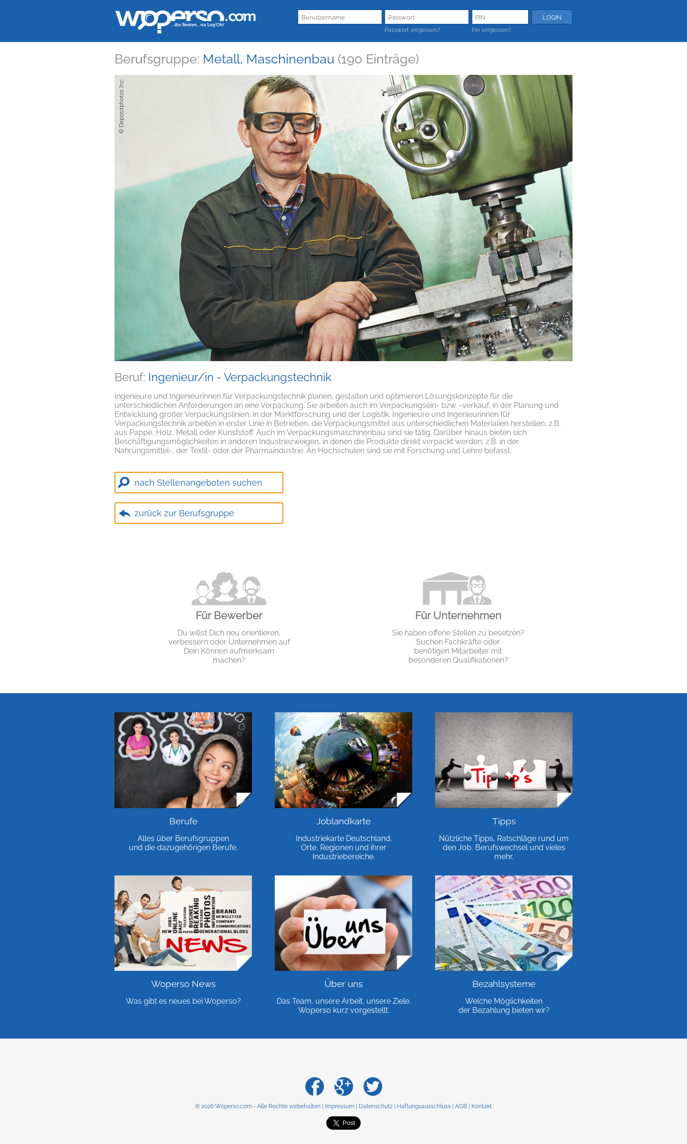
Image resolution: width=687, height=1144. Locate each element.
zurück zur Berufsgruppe (184, 513)
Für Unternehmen (458, 615)
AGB (461, 1106)
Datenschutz (376, 1106)
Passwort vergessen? (412, 30)
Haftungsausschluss (424, 1106)
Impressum (339, 1106)
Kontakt (481, 1106)
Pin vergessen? (491, 30)
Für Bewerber (229, 615)
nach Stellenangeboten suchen (198, 483)
